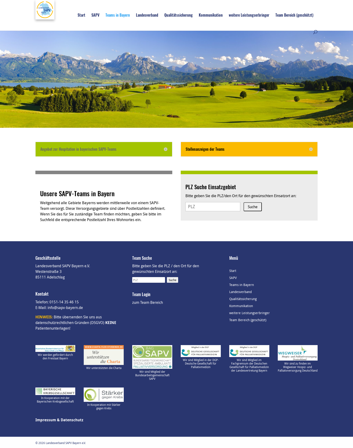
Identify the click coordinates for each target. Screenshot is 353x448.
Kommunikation (211, 15)
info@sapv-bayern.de (65, 307)
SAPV (95, 15)
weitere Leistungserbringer (249, 15)
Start (81, 15)
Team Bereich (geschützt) (294, 15)
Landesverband (147, 15)
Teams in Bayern (117, 15)
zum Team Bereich (147, 302)
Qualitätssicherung (178, 15)
